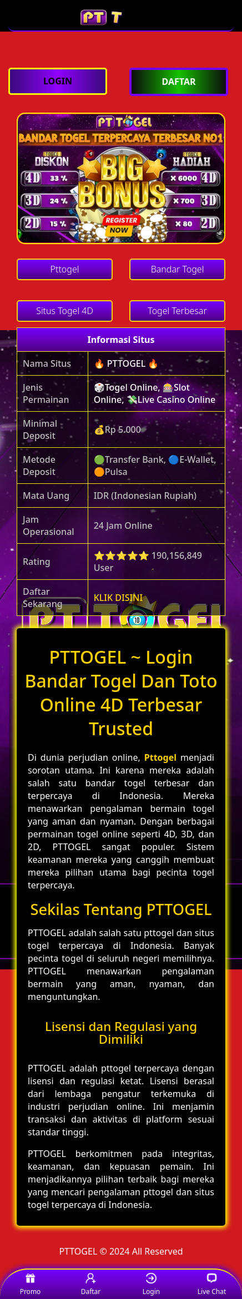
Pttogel (160, 757)
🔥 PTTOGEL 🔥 (126, 363)
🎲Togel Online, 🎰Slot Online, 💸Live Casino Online (154, 393)
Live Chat (212, 1284)
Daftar (91, 1284)
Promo (30, 1284)
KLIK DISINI (118, 598)
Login (151, 1284)
